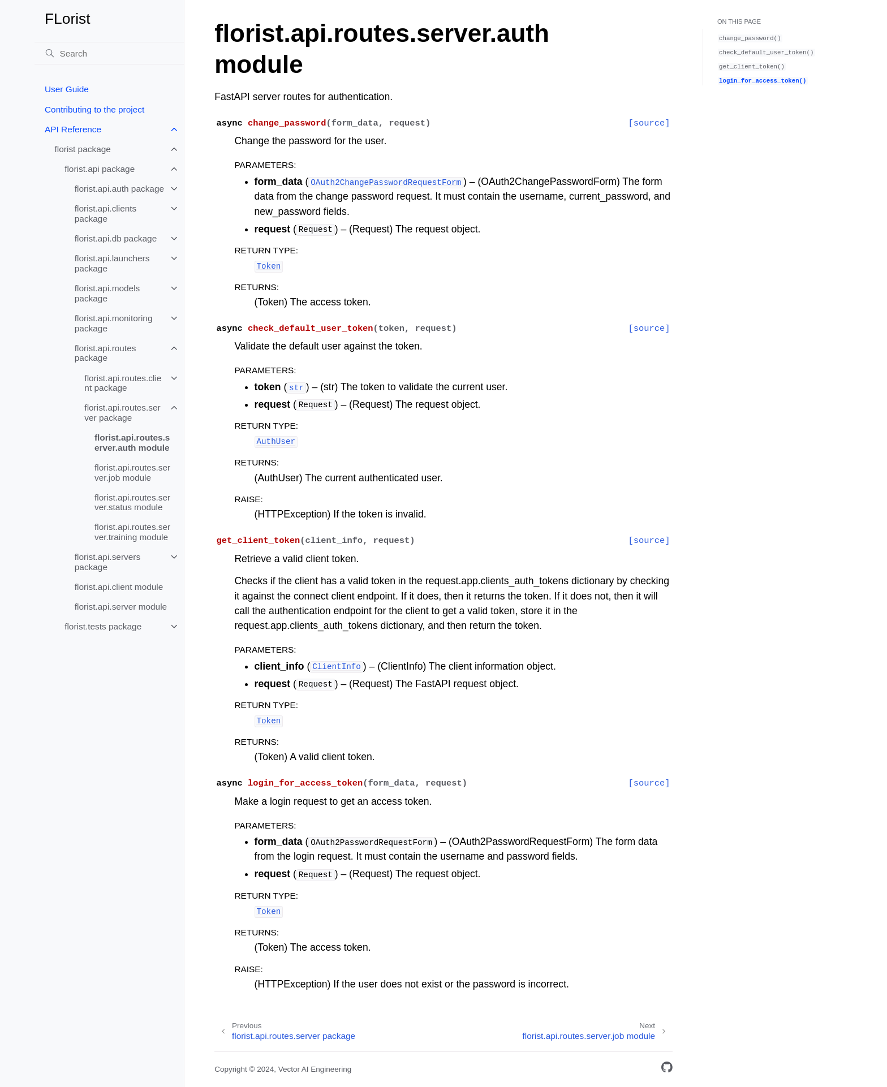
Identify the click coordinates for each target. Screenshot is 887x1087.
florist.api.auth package (119, 188)
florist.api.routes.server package (122, 412)
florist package (83, 149)
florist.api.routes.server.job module (132, 472)
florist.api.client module (119, 587)
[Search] (109, 53)
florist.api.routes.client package (122, 383)
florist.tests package (102, 626)
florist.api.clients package (106, 213)
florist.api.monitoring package (114, 323)
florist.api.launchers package (112, 263)
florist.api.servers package (107, 562)
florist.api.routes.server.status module (132, 502)
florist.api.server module (121, 606)
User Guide (67, 89)
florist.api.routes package (105, 353)
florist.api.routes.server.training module (132, 532)
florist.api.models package (107, 293)
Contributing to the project (94, 109)
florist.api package (99, 169)
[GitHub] (667, 1069)
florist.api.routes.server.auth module (132, 442)
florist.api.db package (116, 238)
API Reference (73, 129)
